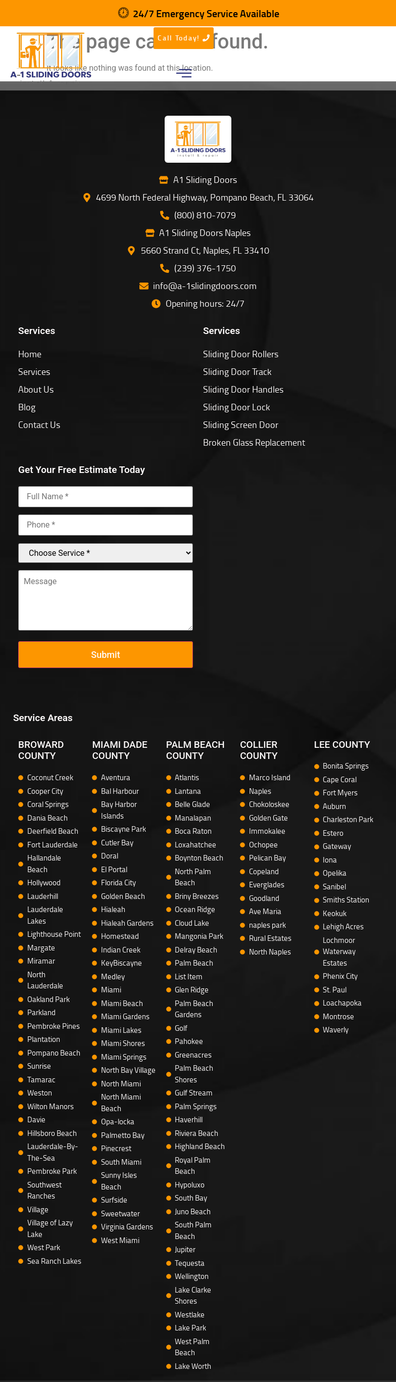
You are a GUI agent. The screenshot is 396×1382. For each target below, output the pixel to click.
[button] (183, 75)
